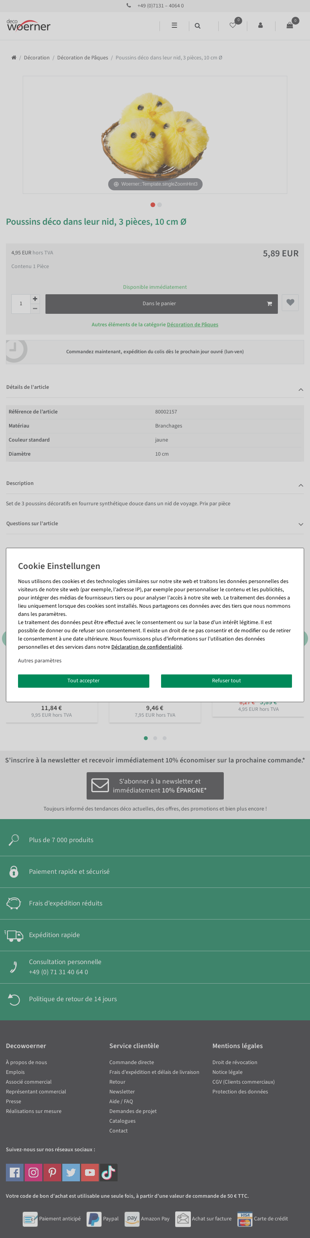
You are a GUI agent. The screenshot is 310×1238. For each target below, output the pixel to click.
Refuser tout (226, 681)
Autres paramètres (40, 661)
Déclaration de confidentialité (146, 647)
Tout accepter (83, 681)
